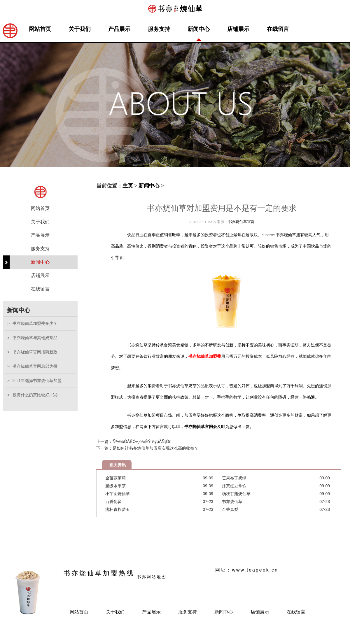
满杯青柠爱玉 (117, 509)
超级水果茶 (115, 485)
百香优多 (113, 501)
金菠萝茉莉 (115, 478)
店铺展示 (238, 29)
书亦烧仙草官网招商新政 (35, 352)
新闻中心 (199, 29)
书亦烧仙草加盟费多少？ (35, 323)
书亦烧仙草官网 (241, 222)
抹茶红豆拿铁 (234, 485)
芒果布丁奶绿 (234, 478)
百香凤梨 (230, 509)
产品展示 (119, 29)
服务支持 (159, 29)
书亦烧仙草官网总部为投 (35, 366)
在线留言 (278, 29)
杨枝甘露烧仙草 (236, 493)
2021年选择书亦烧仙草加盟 (37, 380)
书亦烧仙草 (232, 501)
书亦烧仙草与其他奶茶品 (35, 338)
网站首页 (40, 29)
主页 (128, 186)
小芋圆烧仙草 (117, 493)
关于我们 (80, 29)
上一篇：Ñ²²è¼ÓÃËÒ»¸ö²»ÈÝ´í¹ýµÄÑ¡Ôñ (134, 441)
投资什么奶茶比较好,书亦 (36, 395)
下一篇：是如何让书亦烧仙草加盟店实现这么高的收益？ (147, 448)
